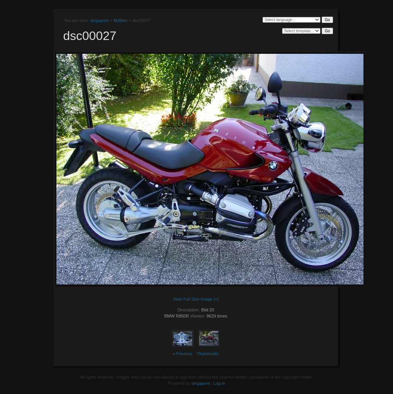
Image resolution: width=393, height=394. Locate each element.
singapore (99, 20)
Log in (219, 383)
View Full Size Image (193, 299)
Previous (184, 353)
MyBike (120, 20)
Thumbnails (207, 353)
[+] (216, 299)
